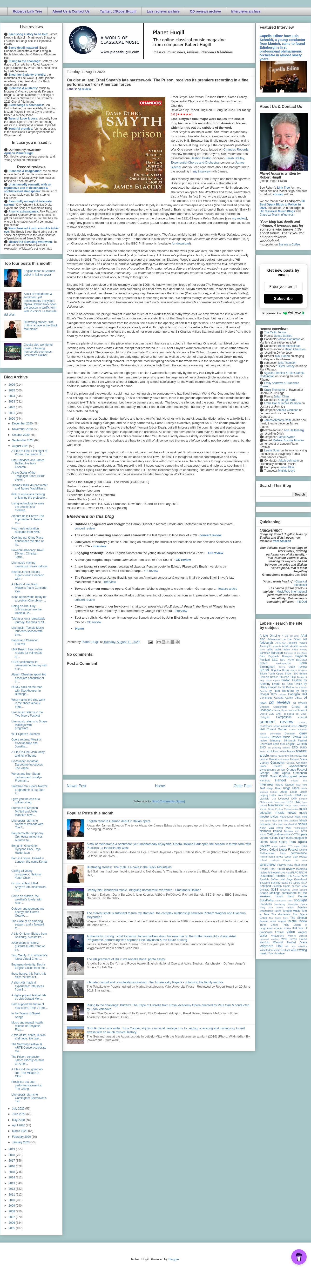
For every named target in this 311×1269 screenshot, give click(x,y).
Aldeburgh (266, 642)
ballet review (282, 649)
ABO (262, 639)
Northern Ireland (271, 831)
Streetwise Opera (297, 904)
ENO (263, 747)
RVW (304, 875)
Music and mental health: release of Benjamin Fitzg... (27, 1026)
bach (262, 649)
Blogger (173, 1259)
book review (298, 666)
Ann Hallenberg (294, 430)
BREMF (265, 670)
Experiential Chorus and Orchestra (195, 162)
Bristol (285, 670)
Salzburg (265, 882)
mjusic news (291, 805)
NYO (304, 831)
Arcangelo (265, 646)
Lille (274, 798)
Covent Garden (277, 729)
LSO (297, 802)
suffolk (290, 907)
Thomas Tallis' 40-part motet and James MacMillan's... (29, 486)
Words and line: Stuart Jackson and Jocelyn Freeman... (26, 777)
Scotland (265, 886)
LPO (290, 802)
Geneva (290, 762)
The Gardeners (281, 914)
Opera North (268, 842)
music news (285, 812)
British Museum (299, 670)
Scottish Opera (281, 886)
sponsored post (284, 900)
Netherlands (286, 816)
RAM (297, 865)
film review (296, 755)
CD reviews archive (205, 11)
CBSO (298, 697)
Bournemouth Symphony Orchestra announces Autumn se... (27, 837)
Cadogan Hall (297, 694)
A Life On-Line (270, 635)
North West (284, 827)
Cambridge (266, 697)
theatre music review (273, 921)
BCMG (263, 663)
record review (286, 869)
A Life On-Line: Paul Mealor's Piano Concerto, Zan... (29, 588)
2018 (12, 1155)
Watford (292, 935)
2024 (12, 396)
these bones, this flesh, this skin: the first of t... (28, 975)
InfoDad (302, 601)
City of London (288, 710)
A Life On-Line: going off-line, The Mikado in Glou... (27, 1073)
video (291, 932)
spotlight (300, 900)
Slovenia (285, 889)
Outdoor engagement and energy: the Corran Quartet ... (27, 912)
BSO (293, 676)
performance (299, 853)
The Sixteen (298, 917)
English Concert (296, 744)
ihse (305, 780)
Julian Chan (281, 396)
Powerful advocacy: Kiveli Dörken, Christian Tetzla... (27, 554)
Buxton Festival (291, 680)
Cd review (151, 571)
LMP (294, 798)
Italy (298, 784)
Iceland (294, 780)
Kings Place (291, 788)
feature (291, 751)
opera (303, 834)
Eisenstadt (266, 743)
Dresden (265, 737)
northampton (300, 827)
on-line (278, 834)
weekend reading (269, 939)
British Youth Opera (271, 673)
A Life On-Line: (290, 635)
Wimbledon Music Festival (275, 950)
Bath (262, 656)
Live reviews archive (163, 11)
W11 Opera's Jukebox (25, 734)
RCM (304, 865)
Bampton (265, 652)
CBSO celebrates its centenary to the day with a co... (29, 665)
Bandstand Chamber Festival (24, 642)
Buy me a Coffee (289, 244)
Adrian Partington (289, 339)
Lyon (304, 802)
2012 (12, 1188)
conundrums (288, 726)
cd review (84, 89)
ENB (282, 744)
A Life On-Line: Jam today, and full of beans (28, 753)
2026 (12, 384)
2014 (12, 1177)
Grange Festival (296, 769)
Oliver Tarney (285, 366)
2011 (12, 1194)
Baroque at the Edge (295, 653)
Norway (288, 831)
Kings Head (274, 788)
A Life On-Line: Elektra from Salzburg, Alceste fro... (29, 935)
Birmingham (267, 666)
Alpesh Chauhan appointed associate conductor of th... (28, 678)
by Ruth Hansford (281, 691)
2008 (12, 1211)
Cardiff (289, 697)
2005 (12, 1228)
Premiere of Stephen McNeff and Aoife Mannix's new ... (24, 811)
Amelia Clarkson (287, 410)
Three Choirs (269, 924)
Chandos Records (235, 149)
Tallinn (278, 910)
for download (181, 243)
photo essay (284, 856)
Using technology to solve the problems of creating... (27, 507)
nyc (297, 831)
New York (277, 820)
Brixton (274, 676)
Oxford (264, 849)
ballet (269, 649)
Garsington (277, 762)
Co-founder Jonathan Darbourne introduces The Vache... (27, 765)
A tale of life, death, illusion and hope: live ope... (28, 1036)
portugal (275, 860)
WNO (294, 950)
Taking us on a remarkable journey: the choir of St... (28, 620)
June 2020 (19, 1114)
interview (99, 546)
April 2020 (19, 1125)
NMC (280, 824)
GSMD (264, 776)
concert (302, 717)
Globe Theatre (271, 766)
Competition (283, 717)
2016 (12, 1166)
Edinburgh (275, 740)
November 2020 (23, 429)
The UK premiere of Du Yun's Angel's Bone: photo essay (126, 959)
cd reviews (300, 702)
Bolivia (282, 667)
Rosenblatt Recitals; (273, 876)
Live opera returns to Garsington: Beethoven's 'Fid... (29, 1098)
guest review (298, 776)
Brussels (284, 676)
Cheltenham (280, 706)
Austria (294, 646)
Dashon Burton (200, 158)
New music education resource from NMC (25, 530)
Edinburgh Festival (295, 740)
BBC (275, 659)
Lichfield (264, 798)
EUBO (303, 747)
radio (290, 865)
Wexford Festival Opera (290, 942)
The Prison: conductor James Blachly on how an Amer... (27, 1060)
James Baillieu (283, 335)
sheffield (264, 889)
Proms (281, 865)
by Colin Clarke (292, 683)
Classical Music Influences (277, 214)
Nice (274, 824)
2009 (12, 1205)
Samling (275, 882)
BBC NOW (287, 659)
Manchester (275, 805)
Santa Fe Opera (290, 882)
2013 (12, 1183)
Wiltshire (302, 946)
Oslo (304, 846)
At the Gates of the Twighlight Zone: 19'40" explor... (28, 476)
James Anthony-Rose (277, 420)
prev (304, 860)
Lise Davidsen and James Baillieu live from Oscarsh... (27, 463)
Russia (296, 876)
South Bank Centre (291, 896)
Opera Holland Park (272, 837)
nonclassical (290, 824)
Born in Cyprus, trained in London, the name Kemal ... (29, 862)
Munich (303, 805)
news (303, 820)
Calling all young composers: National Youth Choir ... (26, 874)
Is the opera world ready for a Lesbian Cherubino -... (29, 598)
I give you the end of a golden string (25, 800)
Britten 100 (291, 673)
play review (300, 856)
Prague (287, 860)
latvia (304, 788)
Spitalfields (267, 900)
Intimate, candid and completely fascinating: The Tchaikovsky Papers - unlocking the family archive (155, 982)
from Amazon (282, 541)
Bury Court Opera (270, 680)
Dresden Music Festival (286, 737)
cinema (276, 710)
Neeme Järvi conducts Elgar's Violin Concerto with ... (27, 575)
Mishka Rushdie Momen (288, 440)
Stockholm (266, 904)
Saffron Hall (278, 879)
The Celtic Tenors (275, 332)
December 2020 (23, 423)
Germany (301, 762)
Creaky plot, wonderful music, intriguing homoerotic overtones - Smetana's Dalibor (144, 890)
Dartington (275, 733)
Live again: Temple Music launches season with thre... (27, 631)
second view (299, 886)
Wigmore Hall (271, 946)
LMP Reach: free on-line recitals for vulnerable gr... (26, 653)
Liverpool (283, 798)
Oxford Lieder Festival (283, 849)
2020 (12, 418)
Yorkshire (279, 953)
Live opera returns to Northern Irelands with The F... (27, 824)
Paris (283, 853)
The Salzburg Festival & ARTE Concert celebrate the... (28, 1048)
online (287, 834)
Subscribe (283, 299)
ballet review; (299, 649)
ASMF (285, 646)
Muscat (287, 809)
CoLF (304, 713)
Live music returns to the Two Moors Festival (27, 714)
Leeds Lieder (298, 791)
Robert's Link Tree (27, 11)
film (287, 755)
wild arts (290, 946)
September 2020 (23, 440)
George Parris (287, 400)
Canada (278, 697)
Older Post (242, 786)
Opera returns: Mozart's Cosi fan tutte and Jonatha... (26, 743)
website (303, 935)
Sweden (302, 907)
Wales (264, 935)
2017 (12, 1160)
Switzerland (266, 910)
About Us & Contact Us (71, 11)
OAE (270, 834)
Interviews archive (245, 11)
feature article (227, 588)
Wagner (302, 932)
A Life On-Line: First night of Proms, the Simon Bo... (29, 452)
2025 (12, 390)
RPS (289, 875)
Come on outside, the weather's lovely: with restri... (26, 899)
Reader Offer (267, 868)
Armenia (276, 646)
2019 (12, 1149)
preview (268, 864)
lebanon (264, 792)
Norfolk (302, 824)
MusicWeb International (292, 591)
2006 (12, 1222)
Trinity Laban (291, 924)
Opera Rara (287, 842)
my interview (201, 171)
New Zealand (291, 820)
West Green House (294, 939)
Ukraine (287, 928)
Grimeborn (300, 773)
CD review (215, 553)
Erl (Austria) (274, 747)
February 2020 (22, 1136)
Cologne (264, 717)
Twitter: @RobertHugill (118, 11)
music (295, 809)
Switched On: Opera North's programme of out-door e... (29, 790)
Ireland (279, 784)
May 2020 (19, 1120)
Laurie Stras (271, 450)
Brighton (276, 670)
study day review (271, 907)
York (270, 953)
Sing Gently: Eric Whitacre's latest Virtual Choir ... (29, 957)
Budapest (302, 677)
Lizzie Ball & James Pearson (282, 403)
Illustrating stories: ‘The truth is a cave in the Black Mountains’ (129, 867)
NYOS (263, 834)
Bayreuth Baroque (280, 656)
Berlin (303, 663)
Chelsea (264, 706)
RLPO (294, 872)
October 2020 (21, 434)
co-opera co (291, 713)
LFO (304, 795)
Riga (288, 872)
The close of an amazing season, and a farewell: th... (28, 924)
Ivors (304, 784)
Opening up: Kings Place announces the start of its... (27, 541)
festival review (277, 755)
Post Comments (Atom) (168, 801)
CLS (271, 713)
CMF (279, 713)
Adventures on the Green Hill (287, 639)
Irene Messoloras (289, 346)
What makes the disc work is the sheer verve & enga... (28, 703)
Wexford (264, 942)
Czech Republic (298, 729)
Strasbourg (279, 904)
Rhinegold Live (276, 872)
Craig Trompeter (274, 389)
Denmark (290, 733)
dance (263, 733)
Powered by (283, 313)
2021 (12, 413)
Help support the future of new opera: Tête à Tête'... (29, 1006)
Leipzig (264, 795)
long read (280, 802)
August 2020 (20, 446)
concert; (303, 722)
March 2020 (20, 1131)
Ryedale (264, 879)
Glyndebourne (298, 766)
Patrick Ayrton (286, 437)
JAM (262, 788)
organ (297, 846)
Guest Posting (279, 776)
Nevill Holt (301, 816)
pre (296, 860)
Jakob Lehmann (288, 460)
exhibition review (276, 751)
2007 (12, 1217)
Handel (280, 780)
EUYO (263, 751)
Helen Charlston (295, 349)
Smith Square (299, 889)
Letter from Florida (281, 795)
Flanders (274, 759)
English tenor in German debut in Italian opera (118, 821)
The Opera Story (278, 918)
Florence (284, 759)
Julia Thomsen (286, 362)
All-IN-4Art (281, 642)
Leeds (284, 791)
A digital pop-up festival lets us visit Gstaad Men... (28, 997)
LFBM (297, 795)
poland (263, 860)
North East (267, 827)
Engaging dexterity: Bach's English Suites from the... (29, 966)
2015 (12, 1172)
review (263, 872)
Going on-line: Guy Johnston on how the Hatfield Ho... (26, 609)
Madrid (263, 805)
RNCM (303, 872)
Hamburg (265, 780)
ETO (295, 747)
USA (294, 928)
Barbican (277, 652)
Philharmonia (267, 856)
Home (79, 628)
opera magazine (296, 837)
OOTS (295, 834)
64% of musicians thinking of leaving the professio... (29, 496)
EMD (276, 743)
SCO (304, 882)
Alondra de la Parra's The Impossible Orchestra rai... (27, 519)
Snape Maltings (270, 893)
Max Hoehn (282, 356)
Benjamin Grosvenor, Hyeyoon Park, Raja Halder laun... (26, 849)
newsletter (265, 824)
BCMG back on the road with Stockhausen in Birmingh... (26, 690)
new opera (265, 820)
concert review (85, 528)
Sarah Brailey (234, 158)
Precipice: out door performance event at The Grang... (26, 1085)
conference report (270, 726)
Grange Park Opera (275, 773)
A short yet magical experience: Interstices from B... (27, 986)
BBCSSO (301, 659)
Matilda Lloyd (286, 470)
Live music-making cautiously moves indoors (29, 564)
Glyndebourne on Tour (272, 769)
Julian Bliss (287, 467)
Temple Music (291, 910)
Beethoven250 (283, 663)
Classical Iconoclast (300, 583)
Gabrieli (264, 762)
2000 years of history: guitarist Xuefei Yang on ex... (28, 946)
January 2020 (21, 1142)
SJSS (274, 889)
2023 (12, 401)
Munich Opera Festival (271, 809)
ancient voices (298, 642)
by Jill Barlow (286, 687)
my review (239, 218)
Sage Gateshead (297, 879)
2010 (12, 1200)
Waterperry (277, 935)
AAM (304, 635)
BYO (274, 694)
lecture (273, 792)
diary (303, 733)
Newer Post (76, 786)
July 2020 (18, 1108)
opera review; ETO (281, 846)
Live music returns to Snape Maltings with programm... (29, 725)
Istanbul (289, 784)
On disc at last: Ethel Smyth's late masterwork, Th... (29, 887)
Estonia (286, 747)
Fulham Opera (298, 759)
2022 (12, 407)
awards (303, 646)
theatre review (297, 921)
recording (301, 868)
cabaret (282, 694)
